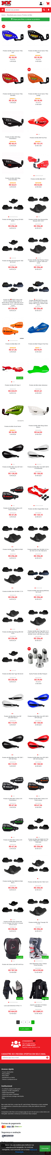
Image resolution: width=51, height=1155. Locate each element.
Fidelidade (16, 1094)
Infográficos (15, 1090)
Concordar (45, 1148)
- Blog (3, 1098)
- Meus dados (5, 1075)
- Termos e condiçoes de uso (9, 1079)
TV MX (9, 1090)
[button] (42, 3)
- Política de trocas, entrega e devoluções (12, 1096)
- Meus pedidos (5, 1074)
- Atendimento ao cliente (8, 1077)
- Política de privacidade (7, 1092)
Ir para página (25, 1029)
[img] (48, 10)
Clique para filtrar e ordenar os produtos (25, 19)
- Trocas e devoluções (7, 1072)
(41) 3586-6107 (29, 1045)
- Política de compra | (7, 1094)
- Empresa (4, 1090)
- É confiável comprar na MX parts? (10, 1089)
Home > (3, 15)
